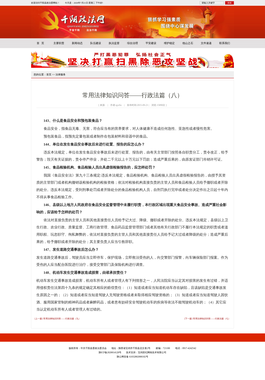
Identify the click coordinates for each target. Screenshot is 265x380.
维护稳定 (169, 43)
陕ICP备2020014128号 (110, 352)
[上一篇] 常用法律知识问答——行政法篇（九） (58, 318)
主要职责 (58, 43)
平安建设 (151, 43)
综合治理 (132, 43)
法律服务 (60, 74)
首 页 (40, 43)
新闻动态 (77, 43)
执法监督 (114, 43)
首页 (48, 74)
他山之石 (187, 43)
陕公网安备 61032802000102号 (132, 356)
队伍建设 (95, 43)
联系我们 (224, 43)
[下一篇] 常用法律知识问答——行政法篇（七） (207, 318)
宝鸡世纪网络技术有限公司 (152, 352)
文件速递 (206, 43)
